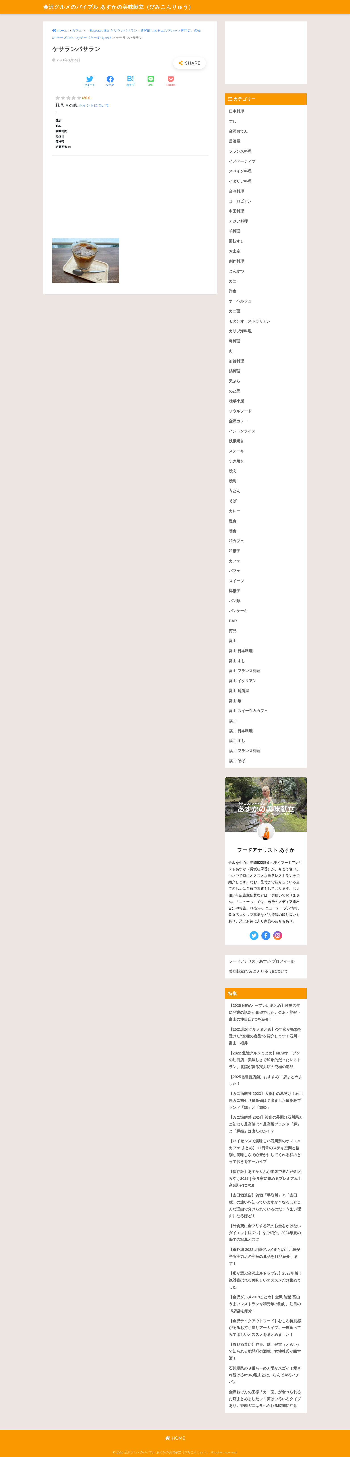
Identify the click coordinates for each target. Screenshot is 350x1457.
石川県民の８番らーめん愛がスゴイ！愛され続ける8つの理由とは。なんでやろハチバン (265, 1375)
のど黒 (234, 391)
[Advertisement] (130, 191)
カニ (232, 281)
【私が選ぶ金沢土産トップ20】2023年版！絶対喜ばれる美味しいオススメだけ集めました (265, 1280)
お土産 (234, 251)
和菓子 (234, 551)
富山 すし (237, 661)
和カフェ (236, 541)
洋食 (232, 291)
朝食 (232, 531)
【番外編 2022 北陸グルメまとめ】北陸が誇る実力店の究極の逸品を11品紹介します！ (264, 1256)
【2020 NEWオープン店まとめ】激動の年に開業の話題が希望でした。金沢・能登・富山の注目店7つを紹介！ (265, 1012)
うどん (234, 491)
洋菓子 (234, 591)
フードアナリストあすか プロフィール (261, 961)
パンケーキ (238, 611)
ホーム (62, 30)
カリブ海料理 (240, 331)
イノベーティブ (242, 161)
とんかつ (236, 271)
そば (232, 501)
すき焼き (236, 461)
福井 (232, 721)
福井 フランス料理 (244, 751)
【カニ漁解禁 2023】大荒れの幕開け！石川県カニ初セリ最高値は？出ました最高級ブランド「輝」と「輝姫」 (266, 1100)
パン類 (234, 601)
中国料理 (236, 211)
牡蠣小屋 (236, 401)
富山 (232, 641)
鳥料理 (234, 341)
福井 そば (237, 761)
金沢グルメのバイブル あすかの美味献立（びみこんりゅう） (118, 7)
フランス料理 (240, 151)
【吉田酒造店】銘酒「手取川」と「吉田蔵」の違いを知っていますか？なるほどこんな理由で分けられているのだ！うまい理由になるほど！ (265, 1205)
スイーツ (236, 581)
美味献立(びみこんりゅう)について (258, 971)
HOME (175, 1438)
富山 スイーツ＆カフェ (248, 711)
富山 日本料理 (241, 651)
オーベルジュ (240, 301)
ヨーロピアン (240, 201)
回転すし (236, 241)
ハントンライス (242, 431)
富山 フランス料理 (244, 671)
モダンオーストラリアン (250, 321)
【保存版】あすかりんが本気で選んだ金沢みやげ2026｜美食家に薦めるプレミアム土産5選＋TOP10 (265, 1178)
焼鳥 (232, 481)
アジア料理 (238, 221)
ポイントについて (94, 105)
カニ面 (234, 311)
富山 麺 (235, 701)
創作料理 (236, 261)
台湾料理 (236, 191)
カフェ (77, 30)
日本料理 (236, 111)
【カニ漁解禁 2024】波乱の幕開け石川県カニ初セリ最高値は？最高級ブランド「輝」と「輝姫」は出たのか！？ (266, 1124)
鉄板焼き (236, 441)
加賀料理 (236, 361)
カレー (234, 511)
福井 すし (237, 741)
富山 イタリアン (242, 681)
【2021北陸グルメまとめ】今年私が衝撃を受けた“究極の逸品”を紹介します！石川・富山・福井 (265, 1036)
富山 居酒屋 (239, 691)
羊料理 (234, 231)
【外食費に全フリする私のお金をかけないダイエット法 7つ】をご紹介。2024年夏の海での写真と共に (265, 1233)
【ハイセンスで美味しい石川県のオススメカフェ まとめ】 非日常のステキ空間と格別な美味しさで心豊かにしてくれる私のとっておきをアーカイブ (265, 1151)
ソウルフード (240, 411)
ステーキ (236, 451)
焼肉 (232, 471)
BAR (233, 621)
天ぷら (234, 381)
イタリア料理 (240, 181)
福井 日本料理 (241, 731)
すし (232, 121)
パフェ (234, 571)
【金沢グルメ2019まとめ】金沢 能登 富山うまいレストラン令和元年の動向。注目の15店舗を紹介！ (265, 1304)
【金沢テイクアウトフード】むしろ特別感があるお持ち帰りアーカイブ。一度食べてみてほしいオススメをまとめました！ (265, 1328)
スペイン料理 (240, 171)
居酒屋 (234, 141)
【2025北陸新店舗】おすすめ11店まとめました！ (265, 1080)
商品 (232, 631)
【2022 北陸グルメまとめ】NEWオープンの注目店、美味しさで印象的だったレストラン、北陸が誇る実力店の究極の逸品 (265, 1060)
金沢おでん (238, 131)
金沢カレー (238, 421)
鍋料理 (234, 371)
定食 (232, 521)
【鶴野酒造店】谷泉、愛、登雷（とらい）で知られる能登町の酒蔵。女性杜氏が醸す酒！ (265, 1351)
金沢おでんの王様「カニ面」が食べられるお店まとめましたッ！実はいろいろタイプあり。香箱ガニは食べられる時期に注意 (265, 1399)
